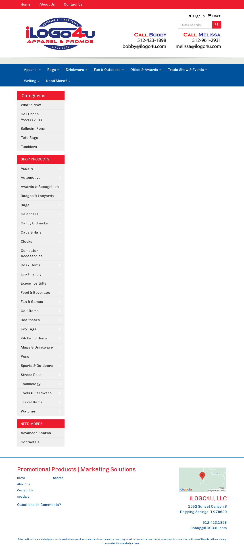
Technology (30, 384)
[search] (216, 25)
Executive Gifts (33, 283)
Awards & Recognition (40, 187)
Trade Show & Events (187, 70)
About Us (47, 4)
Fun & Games (32, 302)
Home (26, 4)
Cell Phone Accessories (32, 116)
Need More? (58, 81)
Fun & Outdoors (109, 70)
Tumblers (29, 147)
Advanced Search (36, 433)
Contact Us (73, 4)
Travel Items (32, 402)
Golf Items (30, 311)
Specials (23, 496)
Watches (28, 411)
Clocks (26, 241)
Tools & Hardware (36, 393)
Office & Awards (145, 70)
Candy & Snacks (34, 223)
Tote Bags (29, 137)
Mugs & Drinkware (37, 347)
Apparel (32, 70)
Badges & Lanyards (37, 196)
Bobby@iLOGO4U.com (208, 528)
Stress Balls (31, 375)
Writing (32, 81)
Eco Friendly (31, 274)
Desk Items (30, 265)
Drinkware (76, 70)
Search (58, 478)
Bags (53, 70)
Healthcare (30, 320)
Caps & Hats (31, 232)
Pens (25, 356)
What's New (31, 105)
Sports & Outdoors (37, 365)
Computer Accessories (32, 253)
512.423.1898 (215, 522)
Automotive (31, 177)
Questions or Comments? (39, 505)
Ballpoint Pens (33, 128)
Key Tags (28, 329)
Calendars (30, 214)
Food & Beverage (35, 292)
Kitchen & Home (34, 338)
